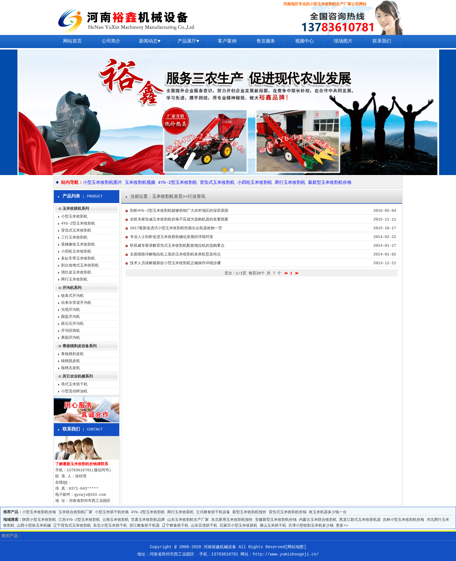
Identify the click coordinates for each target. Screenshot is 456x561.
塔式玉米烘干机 (74, 384)
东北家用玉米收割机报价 (232, 520)
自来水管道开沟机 (76, 303)
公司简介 (111, 41)
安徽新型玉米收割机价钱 (276, 520)
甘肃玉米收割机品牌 (148, 520)
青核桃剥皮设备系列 (80, 346)
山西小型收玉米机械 (34, 525)
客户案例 (227, 41)
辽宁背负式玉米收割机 (72, 525)
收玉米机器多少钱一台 (328, 512)
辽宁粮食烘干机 (175, 525)
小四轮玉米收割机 (254, 182)
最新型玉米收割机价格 (330, 182)
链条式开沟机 (72, 296)
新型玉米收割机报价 (249, 512)
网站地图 (295, 547)
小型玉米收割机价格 (39, 512)
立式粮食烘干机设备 (213, 512)
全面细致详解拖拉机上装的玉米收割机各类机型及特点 (175, 254)
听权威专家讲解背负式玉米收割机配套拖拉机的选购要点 (177, 246)
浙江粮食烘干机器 (144, 525)
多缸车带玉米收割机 (78, 258)
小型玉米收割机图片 (102, 182)
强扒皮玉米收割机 (76, 272)
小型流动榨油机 (74, 391)
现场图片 (343, 41)
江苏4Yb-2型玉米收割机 (79, 520)
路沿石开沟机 (72, 324)
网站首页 (72, 41)
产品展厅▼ (188, 41)
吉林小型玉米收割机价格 (403, 520)
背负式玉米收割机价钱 (288, 512)
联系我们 (382, 41)
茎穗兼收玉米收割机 (78, 244)
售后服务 (265, 41)
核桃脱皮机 (70, 361)
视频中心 (304, 41)
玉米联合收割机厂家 (75, 512)
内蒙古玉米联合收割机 (318, 520)
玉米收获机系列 (76, 209)
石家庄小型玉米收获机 (238, 525)
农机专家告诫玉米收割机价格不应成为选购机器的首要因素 (179, 219)
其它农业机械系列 (78, 376)
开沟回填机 (70, 331)
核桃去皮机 (70, 368)
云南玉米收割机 (115, 520)
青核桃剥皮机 (72, 354)
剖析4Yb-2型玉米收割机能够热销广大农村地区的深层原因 (179, 211)
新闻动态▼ (150, 41)
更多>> (342, 525)
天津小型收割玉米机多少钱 (311, 525)
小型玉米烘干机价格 (112, 512)
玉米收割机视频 (140, 182)
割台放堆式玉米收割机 (80, 265)
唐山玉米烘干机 (273, 525)
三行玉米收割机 (74, 237)
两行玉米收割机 (290, 182)
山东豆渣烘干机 (204, 525)
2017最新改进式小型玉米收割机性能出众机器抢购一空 (176, 228)
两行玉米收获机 (180, 512)
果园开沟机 (70, 338)
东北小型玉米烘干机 (110, 525)
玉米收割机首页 (167, 196)
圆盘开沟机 (70, 317)
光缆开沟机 (70, 310)
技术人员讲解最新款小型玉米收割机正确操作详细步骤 (175, 263)
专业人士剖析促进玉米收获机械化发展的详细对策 (171, 237)
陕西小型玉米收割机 (39, 520)
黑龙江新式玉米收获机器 (360, 520)
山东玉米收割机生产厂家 (188, 520)
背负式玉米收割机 (217, 182)
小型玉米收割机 (74, 216)
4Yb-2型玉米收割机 (177, 182)
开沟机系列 (72, 288)
